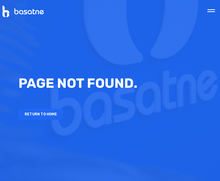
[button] (211, 10)
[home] (22, 11)
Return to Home (41, 114)
